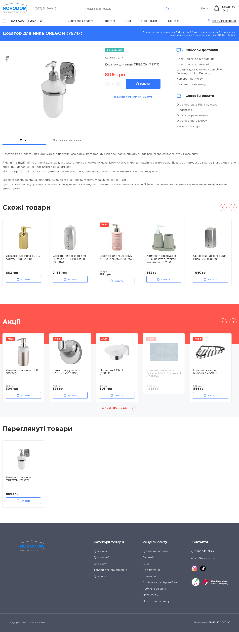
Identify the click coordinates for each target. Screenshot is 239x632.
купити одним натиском (133, 97)
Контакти (174, 21)
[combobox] (206, 8)
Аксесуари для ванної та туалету (213, 32)
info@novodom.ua (203, 558)
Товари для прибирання (110, 570)
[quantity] (113, 84)
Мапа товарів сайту (156, 601)
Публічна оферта (154, 589)
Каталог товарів (165, 32)
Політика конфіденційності (162, 582)
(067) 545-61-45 (45, 8)
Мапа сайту (150, 595)
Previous (223, 207)
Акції (128, 21)
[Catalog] (22, 21)
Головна (148, 32)
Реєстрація (229, 21)
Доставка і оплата (80, 21)
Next (233, 207)
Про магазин (150, 21)
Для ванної (184, 32)
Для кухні (100, 551)
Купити (143, 83)
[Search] (167, 9)
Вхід (215, 21)
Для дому (100, 564)
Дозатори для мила (180, 35)
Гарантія (109, 21)
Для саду (100, 576)
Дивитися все (114, 408)
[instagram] (194, 568)
